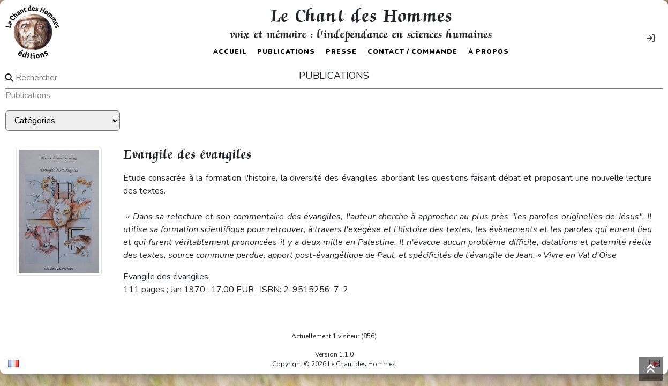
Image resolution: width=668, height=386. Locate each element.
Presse (341, 51)
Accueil (229, 51)
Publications (286, 51)
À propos (488, 51)
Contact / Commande (412, 51)
